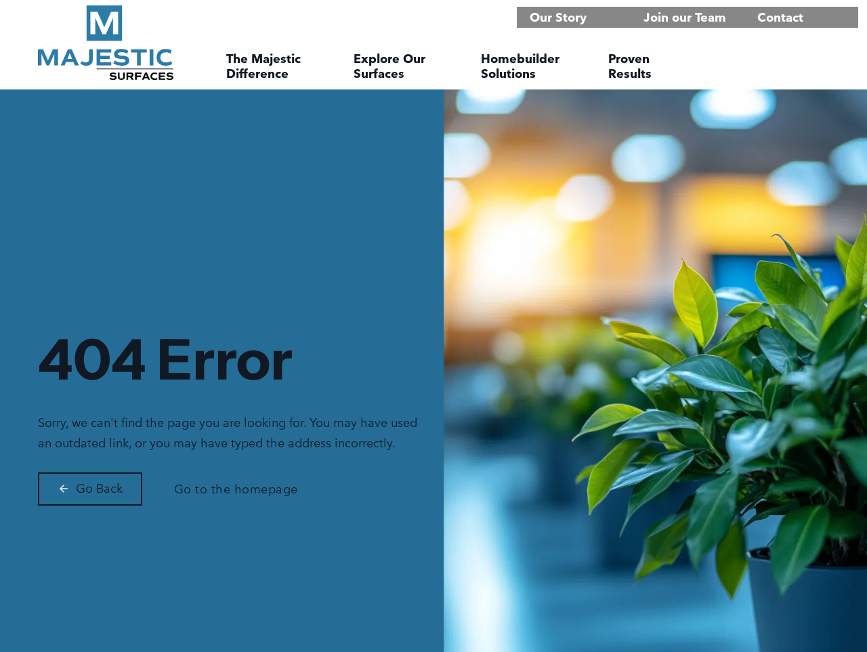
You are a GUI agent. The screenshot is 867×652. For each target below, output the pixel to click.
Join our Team (684, 17)
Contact (780, 17)
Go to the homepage (236, 489)
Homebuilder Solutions (520, 66)
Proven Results (630, 66)
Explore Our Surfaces (389, 66)
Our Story (558, 17)
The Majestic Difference (263, 66)
